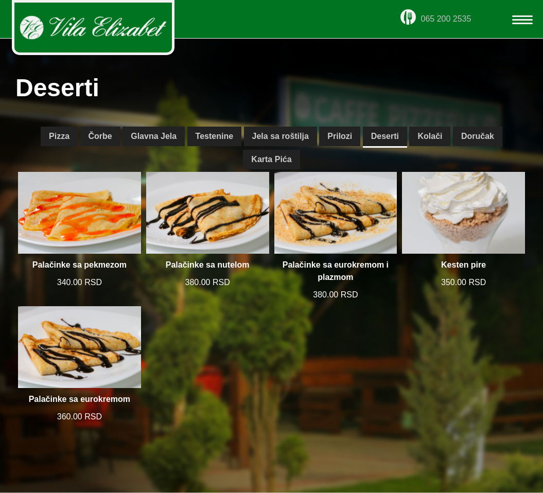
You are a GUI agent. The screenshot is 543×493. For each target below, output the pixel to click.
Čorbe (100, 136)
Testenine (215, 136)
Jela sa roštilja (280, 136)
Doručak (477, 136)
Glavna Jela (154, 136)
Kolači (429, 136)
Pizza (59, 136)
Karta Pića (271, 159)
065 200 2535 (435, 18)
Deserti (385, 136)
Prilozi (339, 136)
